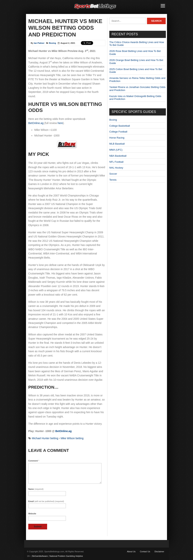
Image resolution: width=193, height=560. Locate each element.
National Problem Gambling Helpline (66, 556)
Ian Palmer (39, 43)
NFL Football (116, 161)
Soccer (113, 173)
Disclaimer (159, 551)
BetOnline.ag (36, 123)
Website (32, 513)
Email (46, 501)
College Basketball (119, 125)
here (60, 123)
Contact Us (145, 551)
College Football (118, 131)
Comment (33, 461)
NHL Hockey (116, 167)
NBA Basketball (117, 155)
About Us (131, 551)
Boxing (52, 43)
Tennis (112, 179)
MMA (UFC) (116, 149)
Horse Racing (116, 137)
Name (36, 489)
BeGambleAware (40, 556)
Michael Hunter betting (45, 438)
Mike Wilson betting (72, 438)
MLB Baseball (117, 143)
